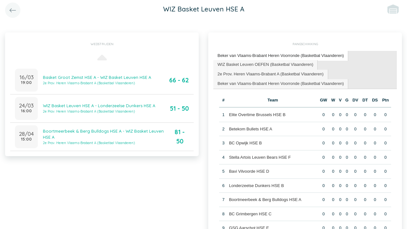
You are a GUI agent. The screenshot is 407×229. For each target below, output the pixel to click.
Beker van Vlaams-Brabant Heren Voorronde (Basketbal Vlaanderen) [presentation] (280, 55)
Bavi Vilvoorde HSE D (249, 171)
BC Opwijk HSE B (245, 143)
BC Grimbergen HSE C (250, 214)
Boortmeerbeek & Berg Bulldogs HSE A (265, 199)
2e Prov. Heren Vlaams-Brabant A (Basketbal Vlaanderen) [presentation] (270, 74)
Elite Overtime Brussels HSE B (257, 114)
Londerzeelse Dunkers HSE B (256, 185)
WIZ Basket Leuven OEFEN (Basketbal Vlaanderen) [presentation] (265, 64)
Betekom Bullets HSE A (250, 129)
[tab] (280, 56)
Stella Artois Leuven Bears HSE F (260, 157)
